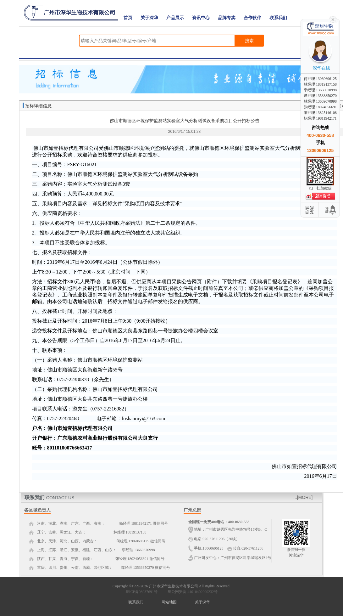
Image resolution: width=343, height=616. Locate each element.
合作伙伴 (252, 17)
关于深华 (149, 17)
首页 (128, 17)
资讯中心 (201, 17)
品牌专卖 (226, 17)
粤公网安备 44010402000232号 (191, 592)
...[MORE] (303, 497)
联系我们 (278, 17)
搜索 (249, 40)
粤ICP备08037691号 (141, 592)
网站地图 (169, 602)
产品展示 (175, 17)
